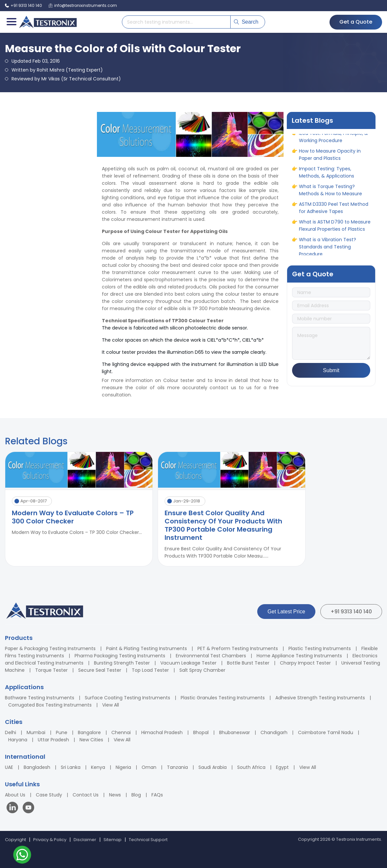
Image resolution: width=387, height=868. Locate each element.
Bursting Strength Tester (122, 663)
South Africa (251, 767)
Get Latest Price (286, 611)
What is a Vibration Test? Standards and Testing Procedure (327, 248)
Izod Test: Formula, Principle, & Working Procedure (333, 138)
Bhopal (201, 732)
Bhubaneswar (234, 732)
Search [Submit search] (246, 22)
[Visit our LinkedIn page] (14, 808)
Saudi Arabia (212, 767)
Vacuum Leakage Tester (188, 663)
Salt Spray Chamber (202, 670)
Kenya (98, 767)
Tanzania (177, 767)
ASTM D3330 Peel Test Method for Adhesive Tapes (333, 209)
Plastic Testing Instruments (319, 648)
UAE (9, 767)
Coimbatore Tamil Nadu (325, 732)
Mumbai (36, 732)
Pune (61, 732)
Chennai (121, 732)
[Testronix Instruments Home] (47, 22)
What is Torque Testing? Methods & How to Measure (330, 191)
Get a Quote (355, 22)
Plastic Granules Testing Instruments (223, 697)
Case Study (49, 795)
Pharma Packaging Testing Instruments (120, 655)
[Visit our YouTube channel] (28, 808)
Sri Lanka (70, 767)
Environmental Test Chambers (211, 655)
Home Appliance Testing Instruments (299, 655)
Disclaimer (85, 839)
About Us (15, 795)
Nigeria (123, 767)
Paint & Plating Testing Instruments (146, 648)
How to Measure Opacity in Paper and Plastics (330, 156)
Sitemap (112, 839)
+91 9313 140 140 (351, 611)
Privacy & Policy (49, 839)
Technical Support (148, 839)
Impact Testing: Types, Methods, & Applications (326, 173)
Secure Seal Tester (99, 670)
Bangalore (89, 732)
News (115, 795)
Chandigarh (274, 732)
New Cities (91, 739)
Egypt (282, 767)
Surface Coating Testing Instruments (127, 697)
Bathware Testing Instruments (39, 697)
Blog (136, 795)
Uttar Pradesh (53, 739)
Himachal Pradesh (162, 732)
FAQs (157, 795)
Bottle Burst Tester (248, 663)
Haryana (17, 739)
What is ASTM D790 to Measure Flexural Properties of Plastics (335, 227)
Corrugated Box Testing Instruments (50, 705)
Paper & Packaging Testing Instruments (50, 648)
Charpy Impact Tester (305, 663)
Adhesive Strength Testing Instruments (320, 697)
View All (110, 705)
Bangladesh (37, 767)
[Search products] (176, 22)
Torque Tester (51, 670)
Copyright (15, 839)
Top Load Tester (150, 670)
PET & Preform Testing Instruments (237, 648)
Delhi (10, 732)
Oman (149, 767)
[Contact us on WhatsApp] (22, 856)
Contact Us (86, 795)
